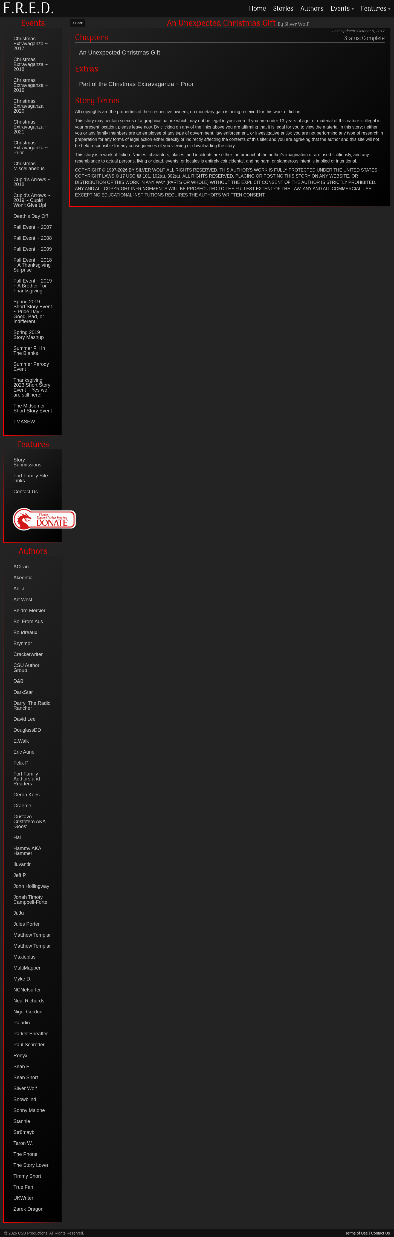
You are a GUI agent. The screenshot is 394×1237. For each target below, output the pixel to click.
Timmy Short (27, 1176)
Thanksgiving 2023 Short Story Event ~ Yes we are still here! (31, 387)
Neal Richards (28, 1001)
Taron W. (23, 1143)
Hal (17, 837)
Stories (283, 8)
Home (257, 8)
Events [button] (342, 8)
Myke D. (22, 979)
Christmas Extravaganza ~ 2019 (30, 85)
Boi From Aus (28, 621)
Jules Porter (26, 924)
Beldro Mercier (29, 610)
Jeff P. (20, 875)
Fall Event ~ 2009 (32, 249)
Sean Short (25, 1077)
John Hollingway (31, 886)
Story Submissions (27, 462)
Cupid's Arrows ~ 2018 (31, 182)
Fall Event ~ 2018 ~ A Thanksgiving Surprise (32, 265)
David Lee (24, 719)
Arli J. (19, 588)
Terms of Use (356, 1233)
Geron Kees (26, 794)
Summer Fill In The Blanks (29, 351)
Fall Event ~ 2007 (32, 227)
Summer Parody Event (31, 366)
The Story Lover (30, 1165)
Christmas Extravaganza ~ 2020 (30, 106)
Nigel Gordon (27, 1011)
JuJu (18, 913)
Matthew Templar (32, 935)
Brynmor (22, 643)
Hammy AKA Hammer (27, 851)
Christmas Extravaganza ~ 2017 (30, 43)
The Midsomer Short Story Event (32, 408)
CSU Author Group (26, 668)
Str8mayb (23, 1132)
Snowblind (24, 1099)
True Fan (23, 1187)
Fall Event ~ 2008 (32, 238)
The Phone (25, 1154)
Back (78, 23)
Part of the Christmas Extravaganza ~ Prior (136, 84)
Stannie (21, 1121)
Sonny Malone (29, 1110)
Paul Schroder (29, 1044)
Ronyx (20, 1055)
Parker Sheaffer (30, 1033)
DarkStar (23, 692)
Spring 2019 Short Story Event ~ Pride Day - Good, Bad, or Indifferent (32, 311)
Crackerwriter (28, 654)
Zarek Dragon (28, 1209)
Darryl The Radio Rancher (32, 705)
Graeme (22, 805)
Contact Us (25, 491)
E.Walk (21, 741)
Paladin (21, 1022)
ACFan (21, 566)
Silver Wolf (25, 1088)
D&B (18, 681)
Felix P (20, 763)
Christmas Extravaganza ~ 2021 (30, 127)
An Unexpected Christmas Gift (119, 52)
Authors (311, 8)
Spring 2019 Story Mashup (28, 335)
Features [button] (375, 8)
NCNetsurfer (27, 990)
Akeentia (23, 577)
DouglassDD (27, 730)
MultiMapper (26, 968)
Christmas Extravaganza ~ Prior (30, 147)
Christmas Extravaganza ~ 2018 (30, 64)
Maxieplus (24, 957)
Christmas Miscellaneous (29, 166)
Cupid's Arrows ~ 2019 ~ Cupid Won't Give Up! (31, 200)
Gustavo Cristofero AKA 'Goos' (29, 821)
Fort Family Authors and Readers (26, 778)
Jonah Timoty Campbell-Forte (30, 899)
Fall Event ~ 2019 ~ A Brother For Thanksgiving (32, 285)
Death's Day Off (30, 216)
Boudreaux (25, 632)
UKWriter (23, 1198)
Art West (22, 599)
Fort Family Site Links (30, 478)
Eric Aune (23, 752)
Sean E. (22, 1066)
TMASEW (24, 421)
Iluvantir (22, 864)
